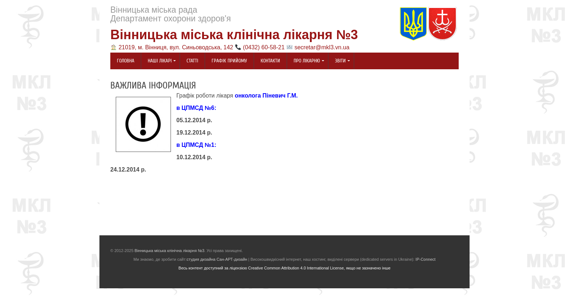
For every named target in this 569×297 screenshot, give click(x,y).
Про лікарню (305, 61)
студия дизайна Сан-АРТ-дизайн (217, 259)
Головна (125, 61)
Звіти (339, 61)
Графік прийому (229, 61)
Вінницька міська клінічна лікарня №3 (234, 34)
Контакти (270, 61)
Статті (192, 61)
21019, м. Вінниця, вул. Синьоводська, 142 (176, 47)
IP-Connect (425, 259)
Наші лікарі (158, 61)
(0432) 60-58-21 (264, 47)
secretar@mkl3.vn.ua (321, 47)
